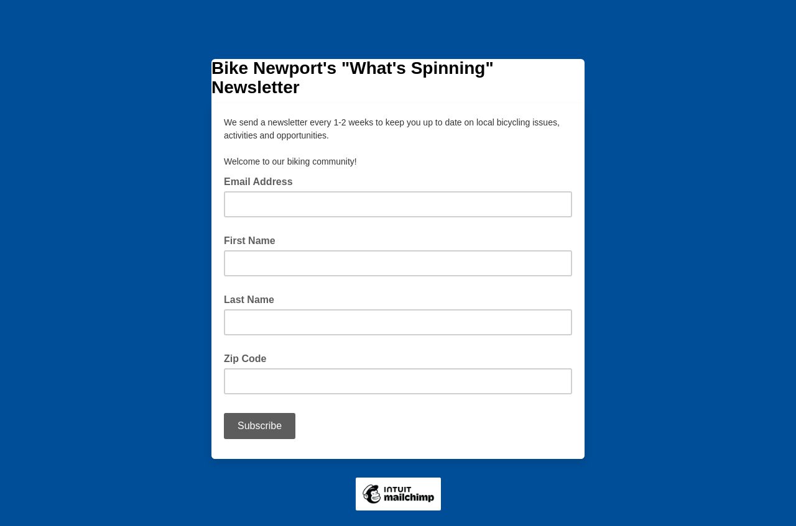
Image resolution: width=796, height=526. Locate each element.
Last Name (249, 299)
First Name (249, 240)
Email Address (262, 181)
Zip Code (245, 358)
